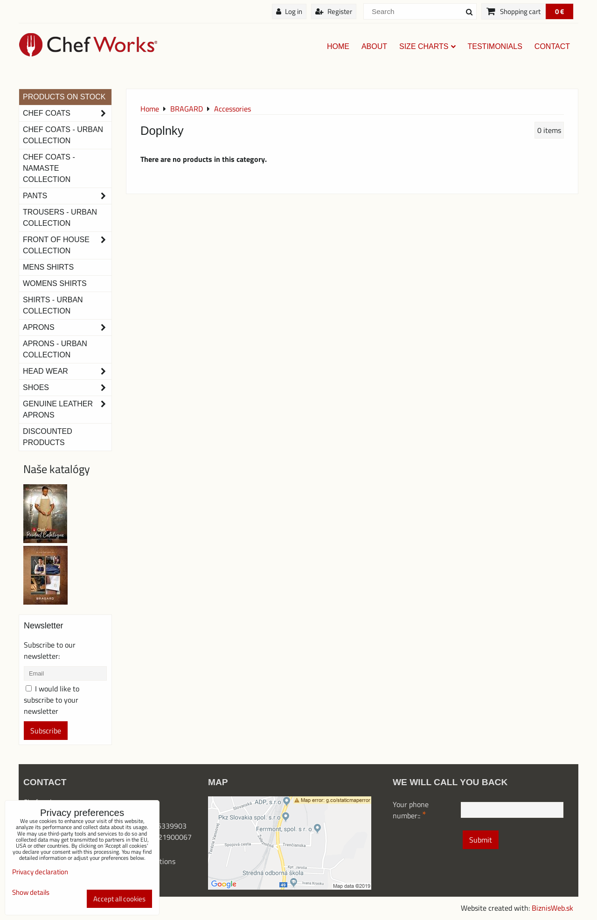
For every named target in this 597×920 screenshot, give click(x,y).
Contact (552, 46)
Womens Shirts (55, 283)
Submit (480, 839)
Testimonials (495, 46)
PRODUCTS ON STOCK (64, 97)
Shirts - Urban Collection (53, 305)
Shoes (67, 388)
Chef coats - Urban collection (63, 135)
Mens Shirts (48, 267)
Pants (67, 196)
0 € (559, 11)
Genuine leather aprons (67, 409)
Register (333, 11)
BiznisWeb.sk (552, 907)
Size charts (427, 46)
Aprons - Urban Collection (55, 349)
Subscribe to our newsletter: (50, 650)
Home (338, 46)
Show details (30, 893)
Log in (289, 11)
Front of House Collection (67, 245)
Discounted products (47, 436)
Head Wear (67, 371)
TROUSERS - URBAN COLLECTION (60, 217)
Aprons (67, 327)
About (374, 46)
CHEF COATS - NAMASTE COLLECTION (49, 168)
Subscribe (45, 730)
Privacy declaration (40, 871)
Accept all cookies (119, 898)
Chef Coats (67, 113)
